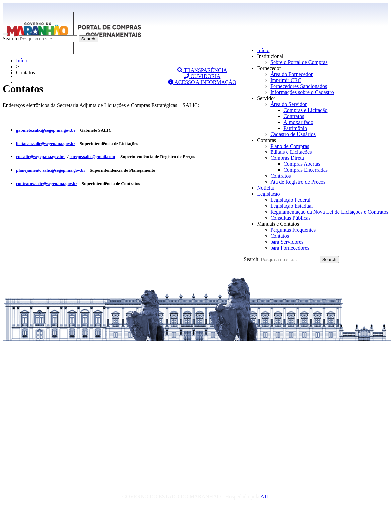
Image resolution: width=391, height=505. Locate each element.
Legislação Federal (290, 200)
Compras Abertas (301, 164)
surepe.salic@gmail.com (92, 156)
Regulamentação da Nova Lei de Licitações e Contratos (329, 212)
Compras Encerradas (305, 170)
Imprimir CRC (285, 80)
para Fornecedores (289, 248)
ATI (264, 496)
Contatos (279, 236)
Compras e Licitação (305, 110)
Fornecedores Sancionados (298, 86)
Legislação (268, 194)
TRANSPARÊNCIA (202, 70)
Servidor (266, 98)
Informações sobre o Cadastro (302, 92)
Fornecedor (269, 68)
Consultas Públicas (290, 218)
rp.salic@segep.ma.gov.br (40, 156)
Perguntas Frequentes (293, 230)
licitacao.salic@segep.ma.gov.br (45, 143)
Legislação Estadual (291, 206)
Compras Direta (287, 158)
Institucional (270, 56)
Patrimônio (295, 128)
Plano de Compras (289, 146)
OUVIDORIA (202, 76)
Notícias (265, 188)
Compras (266, 140)
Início (263, 50)
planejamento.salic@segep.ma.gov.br (50, 170)
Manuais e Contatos (278, 224)
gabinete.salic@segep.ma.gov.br (45, 130)
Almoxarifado (298, 122)
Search (10, 38)
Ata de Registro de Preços (297, 182)
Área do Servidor (288, 104)
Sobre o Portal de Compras (298, 62)
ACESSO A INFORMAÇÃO (202, 82)
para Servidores (286, 242)
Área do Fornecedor (291, 74)
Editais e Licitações (291, 152)
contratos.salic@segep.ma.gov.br (46, 183)
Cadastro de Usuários (293, 134)
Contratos (293, 116)
